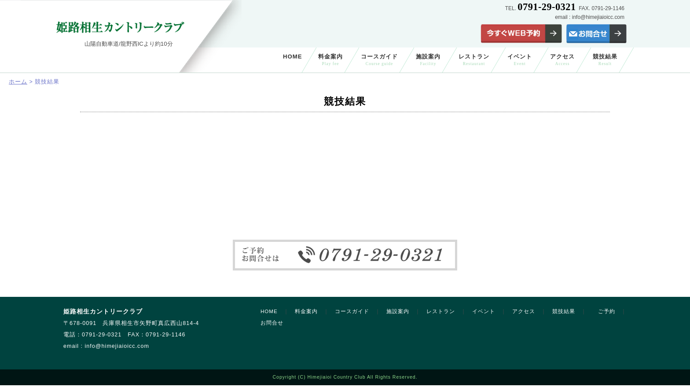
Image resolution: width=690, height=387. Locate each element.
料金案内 (330, 59)
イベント (519, 59)
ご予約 (606, 311)
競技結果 (605, 59)
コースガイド (379, 59)
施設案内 (428, 59)
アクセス (562, 59)
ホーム (18, 82)
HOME (292, 56)
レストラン (474, 59)
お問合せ (272, 322)
